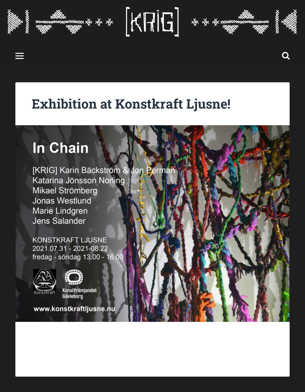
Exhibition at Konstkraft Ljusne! (131, 103)
